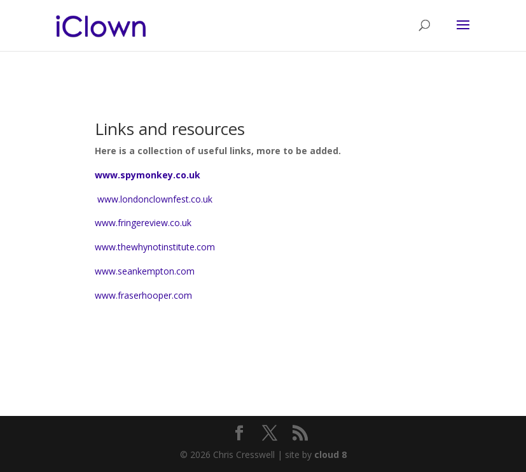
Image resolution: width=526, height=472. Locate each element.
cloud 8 (330, 454)
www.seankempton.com (145, 271)
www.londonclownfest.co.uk (153, 199)
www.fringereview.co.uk (143, 223)
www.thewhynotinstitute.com (155, 247)
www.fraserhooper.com (143, 295)
